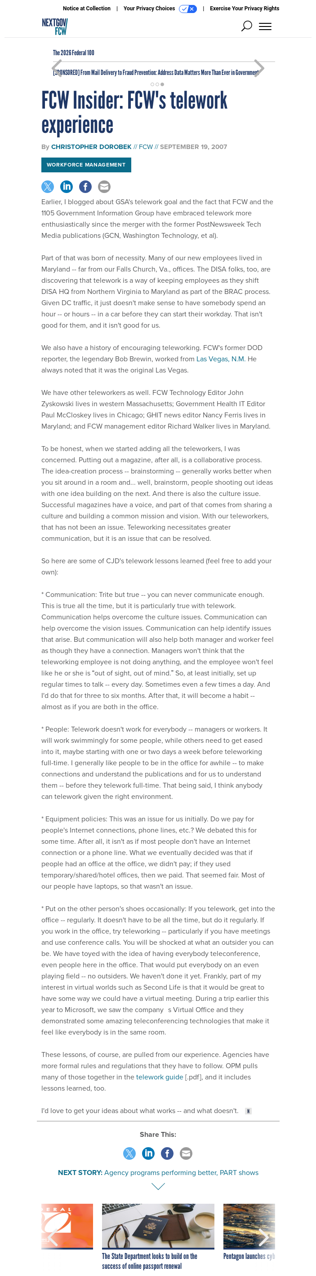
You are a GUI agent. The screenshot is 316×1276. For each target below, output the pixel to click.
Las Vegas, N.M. (221, 359)
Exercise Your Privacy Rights (244, 8)
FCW (146, 147)
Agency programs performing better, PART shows (181, 1172)
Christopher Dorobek (91, 147)
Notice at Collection (87, 8)
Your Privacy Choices (160, 9)
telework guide (159, 1077)
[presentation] (52, 1237)
